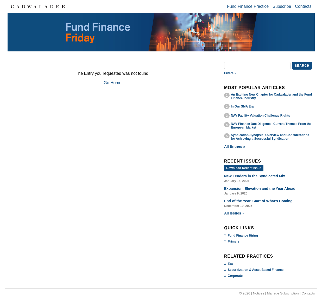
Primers (233, 241)
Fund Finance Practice (248, 6)
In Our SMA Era (242, 106)
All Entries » (234, 146)
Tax (230, 264)
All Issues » (234, 213)
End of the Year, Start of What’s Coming (258, 201)
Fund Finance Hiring (243, 235)
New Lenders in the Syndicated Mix (254, 176)
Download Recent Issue (243, 168)
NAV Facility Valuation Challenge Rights (260, 115)
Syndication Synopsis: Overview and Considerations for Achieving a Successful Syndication (270, 136)
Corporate (235, 276)
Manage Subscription (283, 293)
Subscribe (282, 6)
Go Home (112, 82)
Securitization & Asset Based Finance (255, 270)
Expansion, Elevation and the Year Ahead (259, 188)
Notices (258, 293)
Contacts (303, 6)
